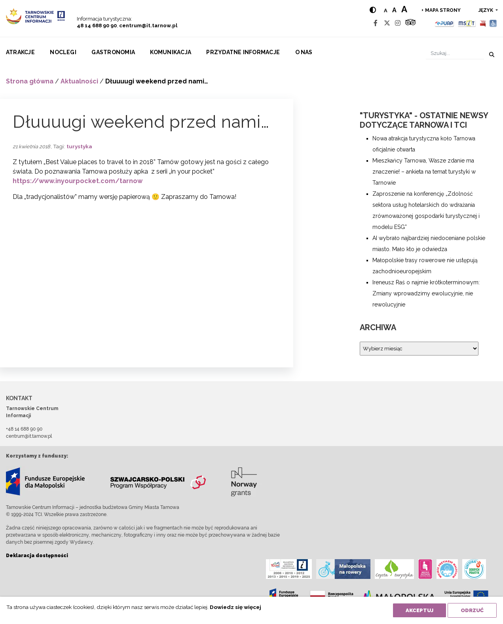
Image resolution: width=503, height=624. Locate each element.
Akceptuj (419, 610)
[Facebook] (376, 23)
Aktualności (79, 81)
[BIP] (482, 23)
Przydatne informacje (243, 52)
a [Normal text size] (385, 10)
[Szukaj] (455, 53)
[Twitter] (387, 23)
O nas (304, 52)
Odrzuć (472, 610)
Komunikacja (170, 52)
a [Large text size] (404, 9)
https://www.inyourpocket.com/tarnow (77, 181)
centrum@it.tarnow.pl (148, 25)
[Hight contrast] (373, 10)
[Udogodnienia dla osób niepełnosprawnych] (493, 23)
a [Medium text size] (394, 10)
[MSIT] (466, 23)
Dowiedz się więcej (235, 607)
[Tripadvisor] (410, 23)
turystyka (79, 146)
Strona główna (29, 81)
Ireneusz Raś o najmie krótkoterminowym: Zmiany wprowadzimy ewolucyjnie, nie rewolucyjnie (426, 293)
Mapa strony (443, 10)
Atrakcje (20, 52)
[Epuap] (445, 23)
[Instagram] (398, 23)
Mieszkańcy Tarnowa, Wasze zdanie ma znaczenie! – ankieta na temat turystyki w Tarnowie (424, 171)
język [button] (486, 10)
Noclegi (63, 52)
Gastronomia (113, 52)
